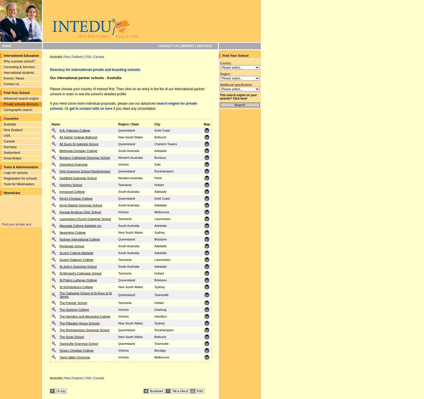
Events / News (14, 78)
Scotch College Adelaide (76, 253)
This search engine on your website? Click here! (238, 97)
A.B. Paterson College (75, 130)
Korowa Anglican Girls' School (80, 212)
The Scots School (72, 337)
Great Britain (13, 158)
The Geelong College (74, 309)
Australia (10, 124)
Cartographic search (18, 109)
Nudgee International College (80, 239)
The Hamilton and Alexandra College (85, 316)
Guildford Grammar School (78, 178)
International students (19, 72)
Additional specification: (236, 84)
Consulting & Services (19, 67)
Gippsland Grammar (74, 164)
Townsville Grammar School (79, 343)
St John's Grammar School (78, 266)
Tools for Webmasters (19, 184)
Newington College (73, 232)
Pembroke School (72, 246)
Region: (225, 74)
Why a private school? (19, 61)
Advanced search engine (21, 98)
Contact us (11, 84)
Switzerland (12, 152)
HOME (7, 46)
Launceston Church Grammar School (85, 219)
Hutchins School (71, 185)
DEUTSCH (204, 46)
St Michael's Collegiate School (81, 273)
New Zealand (13, 130)
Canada (9, 141)
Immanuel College (72, 191)
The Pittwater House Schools (80, 323)
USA (7, 135)
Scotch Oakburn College (76, 259)
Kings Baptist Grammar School (81, 205)
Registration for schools (20, 178)
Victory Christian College (77, 350)
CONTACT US (168, 46)
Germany (10, 147)
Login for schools (16, 172)
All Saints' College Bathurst (78, 137)
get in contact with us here (91, 109)
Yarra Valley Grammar (75, 357)
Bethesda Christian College (78, 151)
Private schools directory (21, 104)
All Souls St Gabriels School (79, 144)
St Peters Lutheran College (78, 280)
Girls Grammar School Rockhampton (85, 171)
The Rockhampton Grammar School (85, 330)
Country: (226, 63)
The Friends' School (73, 303)
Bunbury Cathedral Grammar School (85, 157)
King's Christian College (76, 198)
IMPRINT (187, 46)
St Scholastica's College (76, 287)
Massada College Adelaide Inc (81, 225)
